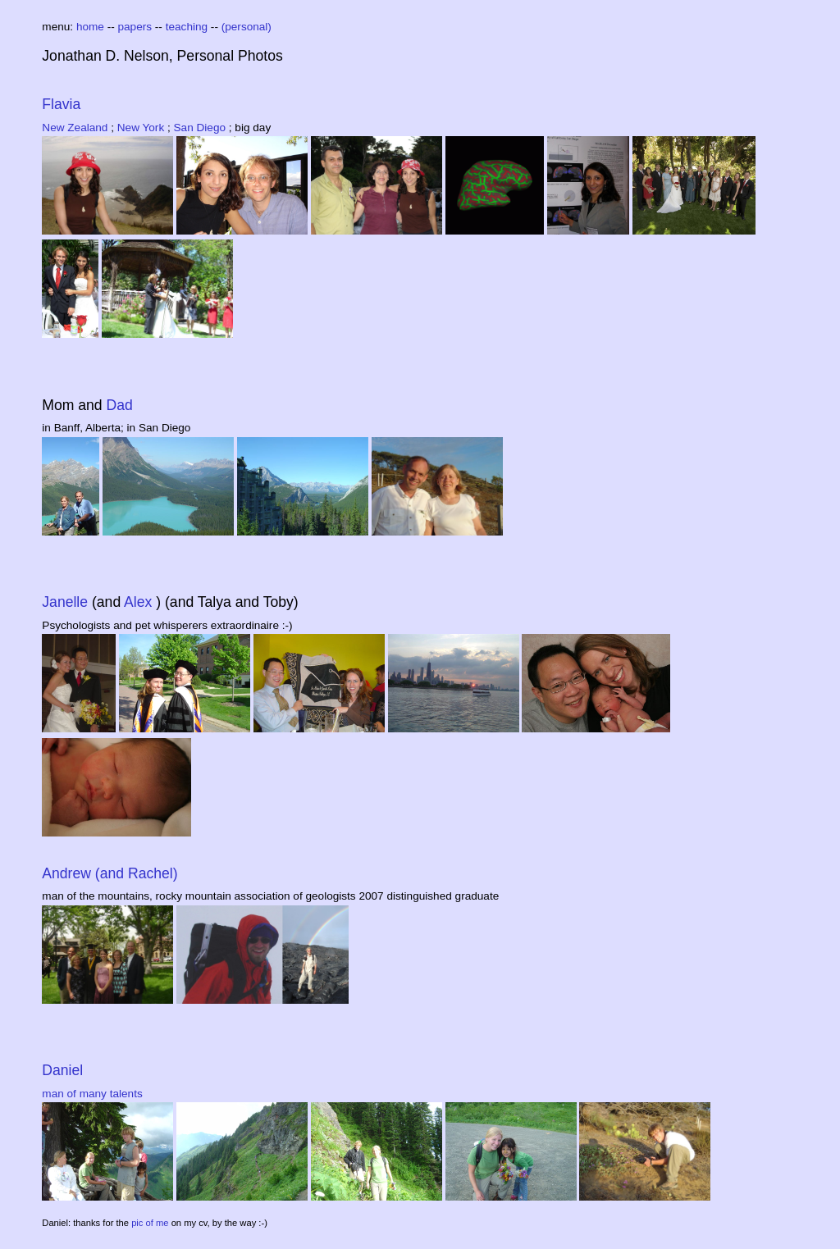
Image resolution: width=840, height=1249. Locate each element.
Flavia (61, 104)
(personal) (246, 27)
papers (136, 27)
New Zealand (76, 127)
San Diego (201, 127)
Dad (120, 405)
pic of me (151, 1223)
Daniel (62, 1070)
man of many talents (92, 1093)
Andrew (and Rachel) (109, 873)
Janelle (67, 602)
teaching (188, 27)
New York (142, 127)
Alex (140, 602)
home (91, 27)
